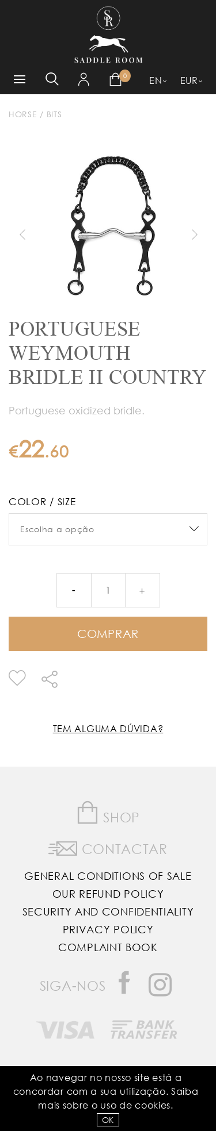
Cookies (152, 1105)
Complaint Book (108, 947)
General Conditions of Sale (107, 876)
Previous (22, 234)
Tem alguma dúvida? (108, 728)
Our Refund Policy (108, 893)
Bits (54, 114)
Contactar (108, 846)
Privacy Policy (108, 929)
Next (194, 234)
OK (108, 1119)
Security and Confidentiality (108, 911)
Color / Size (42, 501)
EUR (189, 80)
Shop (108, 813)
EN (155, 80)
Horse (23, 114)
